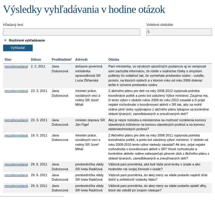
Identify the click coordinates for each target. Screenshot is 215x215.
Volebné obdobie (159, 25)
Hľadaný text (13, 25)
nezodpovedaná (16, 66)
